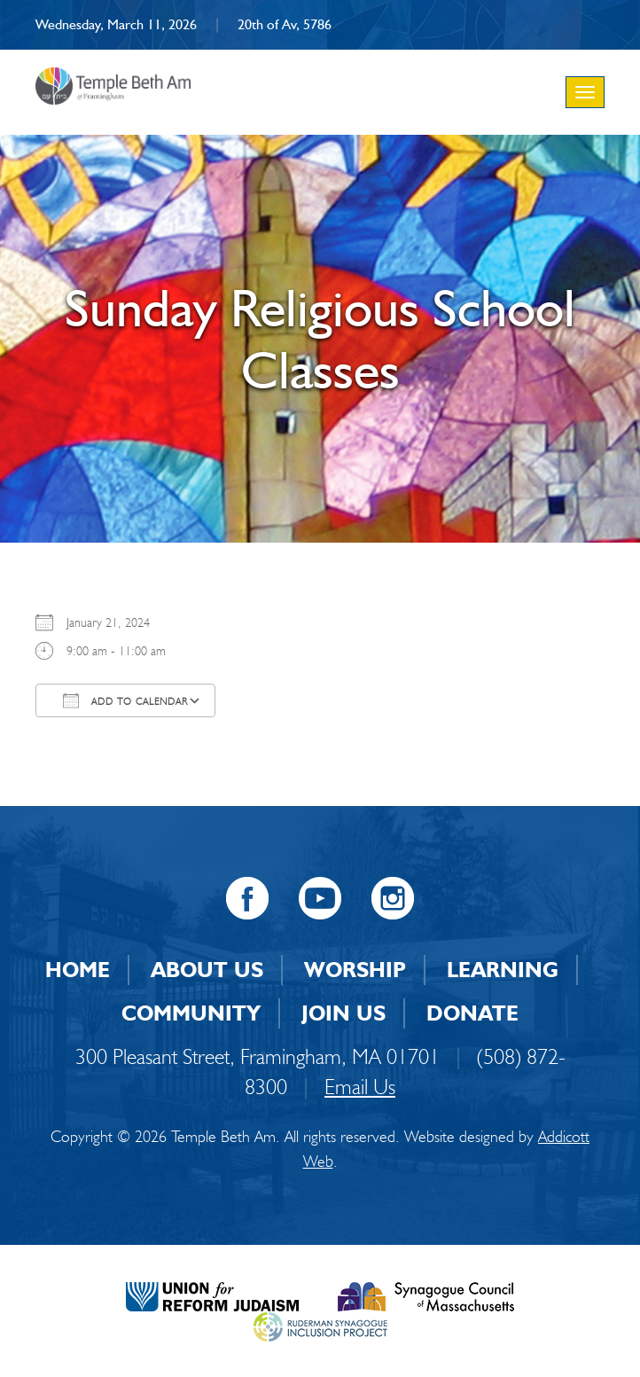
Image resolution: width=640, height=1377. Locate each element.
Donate (472, 1013)
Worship (355, 969)
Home (77, 969)
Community (191, 1013)
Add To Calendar (125, 700)
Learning (502, 969)
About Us (207, 969)
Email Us (359, 1086)
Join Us (343, 1013)
